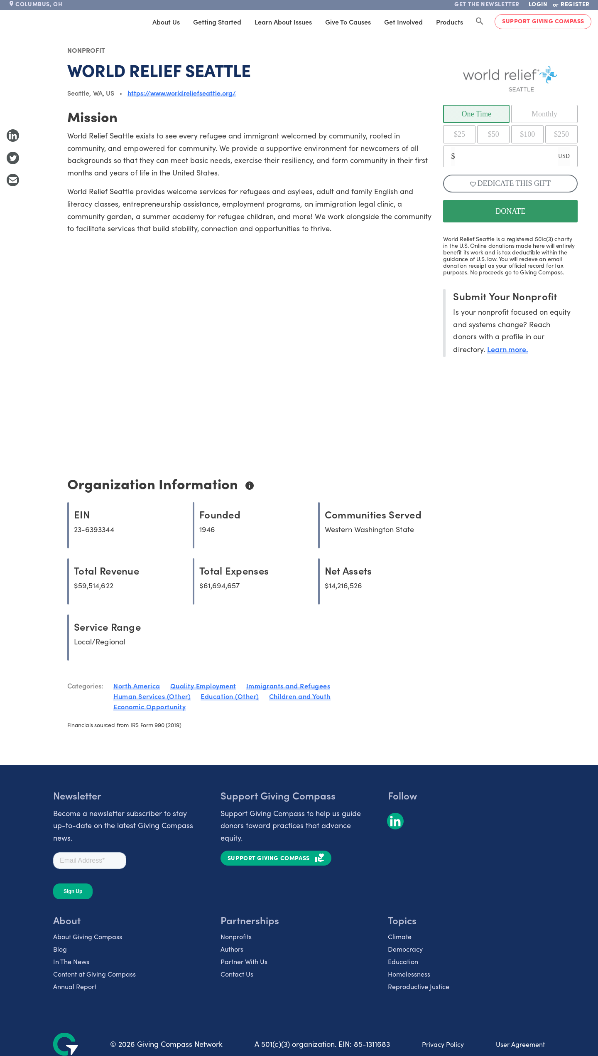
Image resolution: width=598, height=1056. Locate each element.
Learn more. (507, 349)
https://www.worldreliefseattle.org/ (181, 92)
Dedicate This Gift (510, 183)
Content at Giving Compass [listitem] (94, 974)
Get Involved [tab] (403, 21)
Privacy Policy (443, 1044)
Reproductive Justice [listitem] (418, 986)
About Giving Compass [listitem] (87, 936)
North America (136, 685)
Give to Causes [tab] (348, 21)
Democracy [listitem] (405, 949)
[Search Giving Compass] (480, 22)
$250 (561, 134)
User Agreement (520, 1044)
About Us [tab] (166, 21)
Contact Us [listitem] (237, 974)
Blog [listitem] (60, 949)
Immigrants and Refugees (288, 685)
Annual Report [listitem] (74, 986)
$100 (527, 134)
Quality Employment (203, 685)
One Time (477, 114)
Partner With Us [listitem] (244, 961)
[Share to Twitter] (13, 158)
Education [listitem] (403, 961)
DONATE (510, 211)
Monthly (544, 114)
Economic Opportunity (149, 706)
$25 (459, 134)
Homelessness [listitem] (409, 974)
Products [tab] (449, 21)
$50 (493, 134)
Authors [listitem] (232, 949)
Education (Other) (230, 696)
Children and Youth (300, 696)
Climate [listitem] (400, 936)
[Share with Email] (13, 180)
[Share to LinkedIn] (13, 135)
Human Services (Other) (152, 696)
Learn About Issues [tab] (283, 21)
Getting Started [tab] (217, 21)
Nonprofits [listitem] (236, 936)
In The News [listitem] (71, 961)
